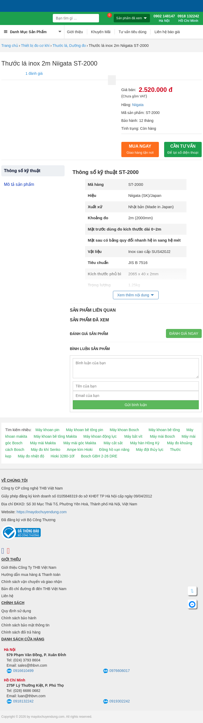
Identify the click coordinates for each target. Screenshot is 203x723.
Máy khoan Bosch (124, 430)
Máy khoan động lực (100, 436)
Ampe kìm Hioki (79, 449)
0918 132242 (188, 18)
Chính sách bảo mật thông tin (25, 625)
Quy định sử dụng (16, 611)
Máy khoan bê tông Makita (55, 436)
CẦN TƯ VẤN (183, 149)
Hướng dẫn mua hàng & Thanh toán (30, 574)
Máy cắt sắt (113, 443)
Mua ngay (140, 149)
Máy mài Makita (43, 443)
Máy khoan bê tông (164, 430)
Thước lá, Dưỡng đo (69, 45)
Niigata (138, 105)
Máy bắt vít (133, 436)
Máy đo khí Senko (45, 449)
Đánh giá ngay (183, 333)
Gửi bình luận (136, 405)
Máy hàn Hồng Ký (144, 443)
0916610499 (20, 671)
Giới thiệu (75, 32)
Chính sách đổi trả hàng (20, 632)
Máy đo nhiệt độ (31, 456)
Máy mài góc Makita (79, 443)
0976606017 (116, 671)
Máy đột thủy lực (150, 449)
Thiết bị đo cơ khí (35, 45)
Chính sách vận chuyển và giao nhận (31, 582)
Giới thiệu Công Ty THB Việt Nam (28, 567)
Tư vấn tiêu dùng (133, 32)
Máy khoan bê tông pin (84, 430)
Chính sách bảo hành (18, 618)
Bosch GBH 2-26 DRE (99, 456)
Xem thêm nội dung (133, 295)
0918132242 (20, 701)
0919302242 (116, 701)
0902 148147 (164, 18)
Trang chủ (9, 45)
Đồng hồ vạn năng (114, 449)
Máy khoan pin (47, 430)
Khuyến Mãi (101, 32)
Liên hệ (7, 596)
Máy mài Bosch (162, 436)
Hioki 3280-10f (62, 456)
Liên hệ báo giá (167, 32)
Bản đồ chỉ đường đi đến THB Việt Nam (33, 589)
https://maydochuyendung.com (42, 512)
